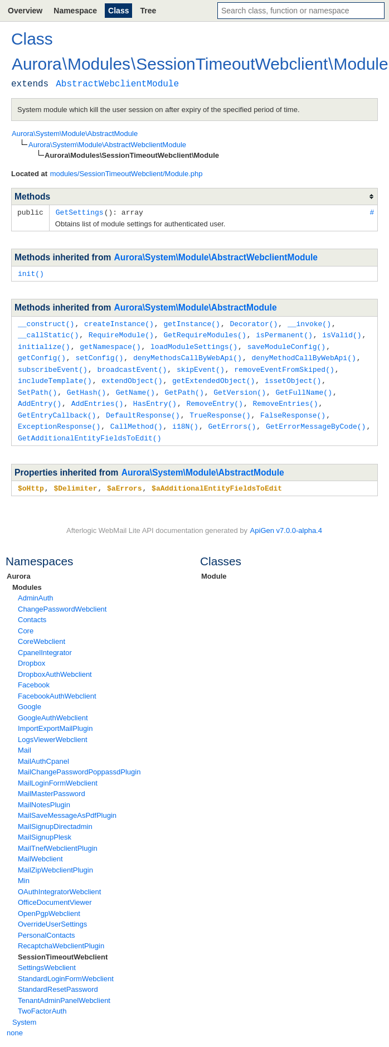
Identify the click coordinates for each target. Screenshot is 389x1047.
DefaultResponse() (143, 409)
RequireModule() (121, 333)
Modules (27, 579)
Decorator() (254, 322)
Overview (25, 10)
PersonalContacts (46, 927)
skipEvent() (201, 366)
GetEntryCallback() (57, 409)
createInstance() (119, 322)
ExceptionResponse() (59, 420)
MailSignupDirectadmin (55, 819)
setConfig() (99, 355)
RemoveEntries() (285, 398)
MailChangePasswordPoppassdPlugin (79, 764)
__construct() (46, 322)
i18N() (185, 420)
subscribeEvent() (52, 366)
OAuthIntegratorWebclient (59, 884)
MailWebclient (40, 851)
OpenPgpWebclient (49, 905)
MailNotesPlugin (44, 797)
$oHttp (31, 481)
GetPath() (183, 387)
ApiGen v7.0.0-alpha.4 (286, 522)
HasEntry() (155, 398)
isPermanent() (284, 333)
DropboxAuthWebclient (55, 666)
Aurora (19, 568)
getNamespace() (110, 344)
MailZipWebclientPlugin (55, 862)
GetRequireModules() (204, 333)
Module (214, 568)
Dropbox (31, 655)
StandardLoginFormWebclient (66, 971)
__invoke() (309, 322)
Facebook (34, 677)
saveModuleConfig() (286, 344)
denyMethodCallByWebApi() (303, 355)
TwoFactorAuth (42, 1003)
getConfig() (42, 355)
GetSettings (80, 212)
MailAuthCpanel (43, 753)
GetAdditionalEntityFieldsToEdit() (89, 431)
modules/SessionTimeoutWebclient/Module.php (126, 173)
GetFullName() (303, 387)
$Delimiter (75, 481)
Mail (24, 742)
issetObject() (293, 376)
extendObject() (131, 376)
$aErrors (124, 481)
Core (25, 623)
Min (24, 873)
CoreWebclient (41, 633)
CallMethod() (136, 420)
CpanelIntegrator (45, 645)
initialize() (44, 344)
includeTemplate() (55, 376)
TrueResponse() (219, 409)
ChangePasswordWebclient (62, 601)
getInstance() (191, 322)
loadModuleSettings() (193, 344)
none (15, 1025)
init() (31, 273)
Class (118, 10)
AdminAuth (36, 590)
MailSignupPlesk (44, 829)
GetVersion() (239, 387)
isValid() (341, 333)
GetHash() (86, 387)
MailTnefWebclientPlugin (58, 840)
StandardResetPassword (58, 981)
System (24, 1014)
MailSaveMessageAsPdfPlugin (67, 807)
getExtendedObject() (213, 376)
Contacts (32, 612)
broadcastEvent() (132, 366)
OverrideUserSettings (52, 916)
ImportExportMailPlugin (55, 720)
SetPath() (37, 387)
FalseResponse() (292, 409)
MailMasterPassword (51, 786)
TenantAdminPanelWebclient (64, 992)
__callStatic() (48, 333)
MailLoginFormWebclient (58, 775)
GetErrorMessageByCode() (316, 420)
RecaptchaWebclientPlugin (61, 938)
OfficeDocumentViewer (54, 894)
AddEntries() (97, 398)
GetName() (135, 387)
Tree (148, 10)
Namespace (75, 10)
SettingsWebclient (47, 960)
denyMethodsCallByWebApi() (187, 355)
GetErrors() (232, 420)
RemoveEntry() (214, 398)
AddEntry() (39, 398)
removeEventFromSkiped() (284, 366)
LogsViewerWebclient (52, 732)
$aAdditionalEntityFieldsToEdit (217, 481)
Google (29, 699)
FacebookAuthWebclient (57, 688)
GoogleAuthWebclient (53, 710)
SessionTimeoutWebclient (63, 949)
